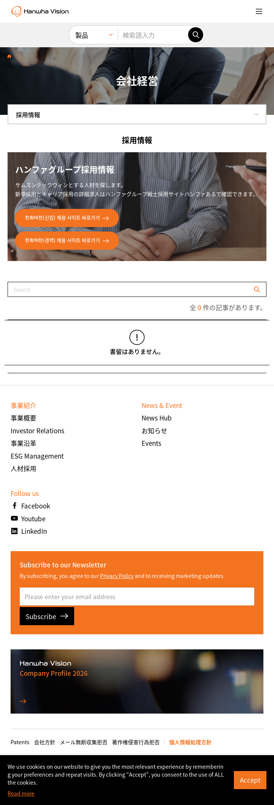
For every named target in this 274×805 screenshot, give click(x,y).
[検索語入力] (153, 34)
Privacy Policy (117, 575)
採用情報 (28, 114)
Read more (21, 793)
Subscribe (47, 616)
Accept (250, 780)
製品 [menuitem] (81, 35)
